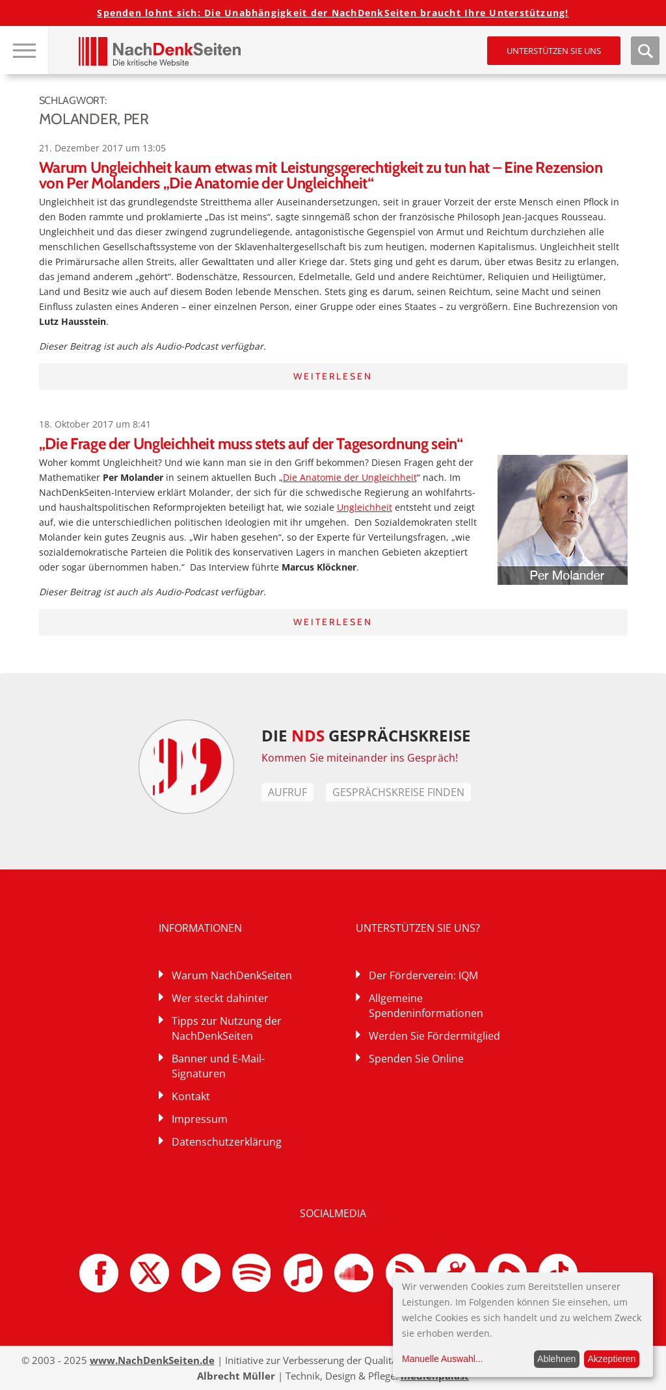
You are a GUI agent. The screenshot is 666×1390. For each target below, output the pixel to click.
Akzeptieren (611, 1359)
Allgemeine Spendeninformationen (426, 1005)
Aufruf (287, 792)
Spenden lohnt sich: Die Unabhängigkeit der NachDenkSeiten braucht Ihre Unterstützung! (332, 12)
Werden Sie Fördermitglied (434, 1036)
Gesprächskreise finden (398, 792)
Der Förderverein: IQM (423, 975)
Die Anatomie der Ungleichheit (350, 477)
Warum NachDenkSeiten (232, 975)
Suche (645, 50)
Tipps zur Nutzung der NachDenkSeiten (227, 1028)
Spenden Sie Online (416, 1058)
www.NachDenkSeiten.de (152, 1360)
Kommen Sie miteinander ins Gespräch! (359, 758)
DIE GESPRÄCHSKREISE (365, 735)
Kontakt (191, 1096)
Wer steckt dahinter (220, 998)
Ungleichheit (364, 507)
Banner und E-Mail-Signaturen (218, 1066)
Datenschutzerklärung (227, 1142)
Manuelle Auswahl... (442, 1359)
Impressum (200, 1119)
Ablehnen (556, 1359)
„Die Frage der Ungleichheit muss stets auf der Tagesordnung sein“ (251, 443)
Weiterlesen (333, 376)
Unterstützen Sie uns (554, 51)
